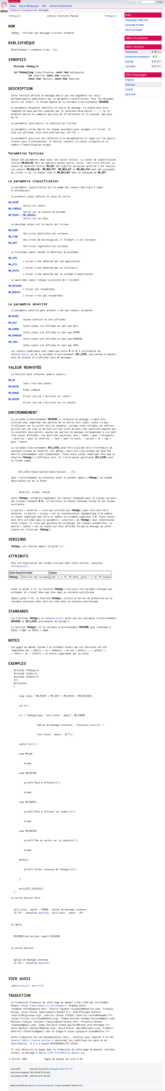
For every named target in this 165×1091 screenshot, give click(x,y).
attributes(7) (19, 566)
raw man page (133, 29)
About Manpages (29, 6)
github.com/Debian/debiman (41, 1085)
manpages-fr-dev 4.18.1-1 (60, 1069)
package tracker (134, 24)
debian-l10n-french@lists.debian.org (62, 1052)
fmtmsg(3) (15, 15)
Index (13, 6)
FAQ (44, 6)
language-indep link (136, 20)
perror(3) (38, 985)
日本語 (129, 89)
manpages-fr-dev (29, 10)
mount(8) (95, 725)
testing (129, 61)
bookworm (15, 10)
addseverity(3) (20, 354)
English (129, 79)
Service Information (60, 6)
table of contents (137, 38)
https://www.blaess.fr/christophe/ (43, 1005)
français (130, 84)
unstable (130, 66)
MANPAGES (14, 1)
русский (130, 94)
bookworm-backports (137, 56)
